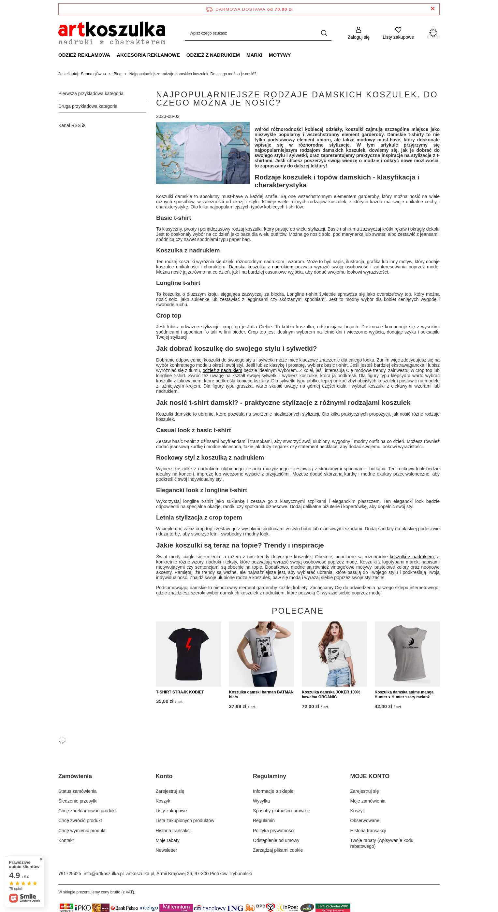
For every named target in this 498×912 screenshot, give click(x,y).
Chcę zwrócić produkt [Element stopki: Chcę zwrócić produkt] (80, 820)
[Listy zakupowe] (398, 33)
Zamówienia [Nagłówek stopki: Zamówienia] (75, 776)
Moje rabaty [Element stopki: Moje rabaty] (168, 840)
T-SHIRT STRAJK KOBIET (180, 692)
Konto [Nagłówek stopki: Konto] (164, 776)
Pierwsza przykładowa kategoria (91, 93)
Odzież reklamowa (84, 55)
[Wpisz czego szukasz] (258, 33)
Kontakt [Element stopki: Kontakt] (66, 840)
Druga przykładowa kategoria (87, 106)
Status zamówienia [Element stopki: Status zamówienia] (77, 791)
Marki (254, 55)
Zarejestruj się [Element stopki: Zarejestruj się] (170, 791)
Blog (118, 74)
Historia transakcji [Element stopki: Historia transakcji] (174, 830)
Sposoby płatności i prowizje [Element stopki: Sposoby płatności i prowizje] (281, 810)
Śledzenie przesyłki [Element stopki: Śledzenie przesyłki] (77, 801)
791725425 (69, 873)
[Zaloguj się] (359, 33)
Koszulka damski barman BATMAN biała (261, 695)
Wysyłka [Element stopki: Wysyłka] (261, 801)
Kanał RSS (71, 125)
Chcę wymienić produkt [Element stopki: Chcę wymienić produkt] (82, 830)
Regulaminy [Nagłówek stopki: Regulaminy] (269, 776)
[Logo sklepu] (111, 33)
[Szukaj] (324, 33)
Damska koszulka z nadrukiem (261, 266)
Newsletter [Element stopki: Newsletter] (166, 850)
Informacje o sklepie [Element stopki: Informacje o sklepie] (273, 791)
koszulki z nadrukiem (412, 556)
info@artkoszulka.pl (104, 873)
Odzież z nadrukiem (213, 55)
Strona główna (93, 74)
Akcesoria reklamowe (148, 55)
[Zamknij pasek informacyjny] (432, 9)
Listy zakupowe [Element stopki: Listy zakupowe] (171, 810)
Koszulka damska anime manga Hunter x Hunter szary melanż (404, 695)
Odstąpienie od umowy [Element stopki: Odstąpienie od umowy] (276, 840)
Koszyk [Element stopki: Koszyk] (163, 801)
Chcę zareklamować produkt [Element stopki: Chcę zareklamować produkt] (87, 810)
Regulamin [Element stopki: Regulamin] (264, 820)
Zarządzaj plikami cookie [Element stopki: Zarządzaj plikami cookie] (278, 850)
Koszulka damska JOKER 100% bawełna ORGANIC (331, 695)
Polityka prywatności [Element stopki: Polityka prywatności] (273, 830)
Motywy (280, 55)
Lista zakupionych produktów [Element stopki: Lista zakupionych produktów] (185, 820)
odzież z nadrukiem (222, 370)
